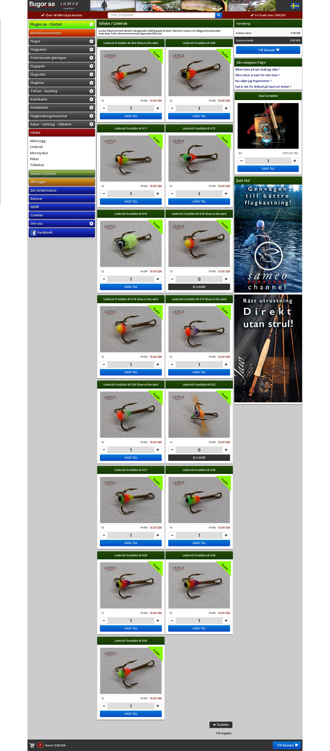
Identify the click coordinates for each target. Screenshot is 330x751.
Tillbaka (221, 725)
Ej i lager (199, 287)
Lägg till (131, 116)
